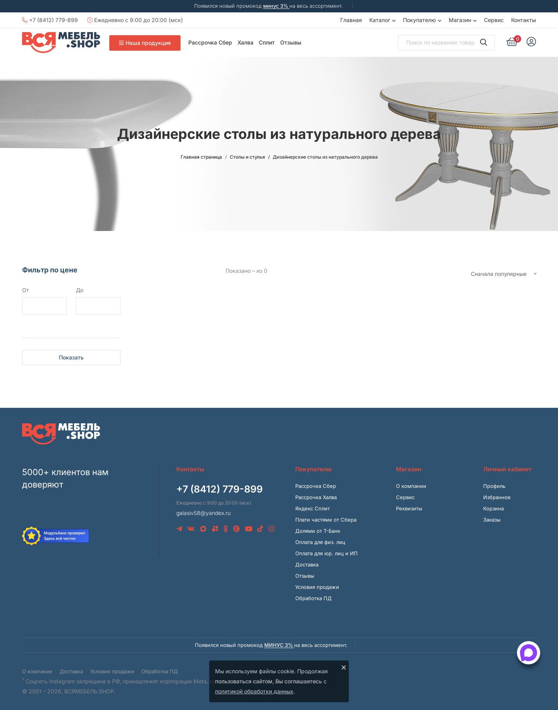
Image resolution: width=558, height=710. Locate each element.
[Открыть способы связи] (528, 652)
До (79, 290)
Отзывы (290, 42)
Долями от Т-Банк (317, 531)
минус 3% (276, 6)
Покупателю (419, 20)
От (25, 290)
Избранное (497, 497)
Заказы (492, 520)
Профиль (494, 486)
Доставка (307, 564)
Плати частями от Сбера (325, 520)
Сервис (494, 20)
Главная (351, 20)
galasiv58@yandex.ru (203, 513)
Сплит (267, 42)
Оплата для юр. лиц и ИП (326, 553)
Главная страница (201, 157)
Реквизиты (409, 508)
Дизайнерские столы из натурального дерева (325, 157)
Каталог (379, 20)
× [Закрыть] (344, 667)
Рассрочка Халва (316, 497)
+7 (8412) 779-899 (50, 20)
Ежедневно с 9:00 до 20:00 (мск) (135, 20)
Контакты (523, 20)
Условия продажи (317, 587)
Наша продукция (145, 42)
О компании (411, 486)
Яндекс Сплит (312, 508)
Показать (71, 357)
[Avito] (215, 529)
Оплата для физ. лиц (320, 542)
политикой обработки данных (254, 691)
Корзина (493, 508)
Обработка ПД (313, 598)
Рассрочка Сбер (210, 42)
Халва (245, 42)
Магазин (460, 20)
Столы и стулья (247, 157)
